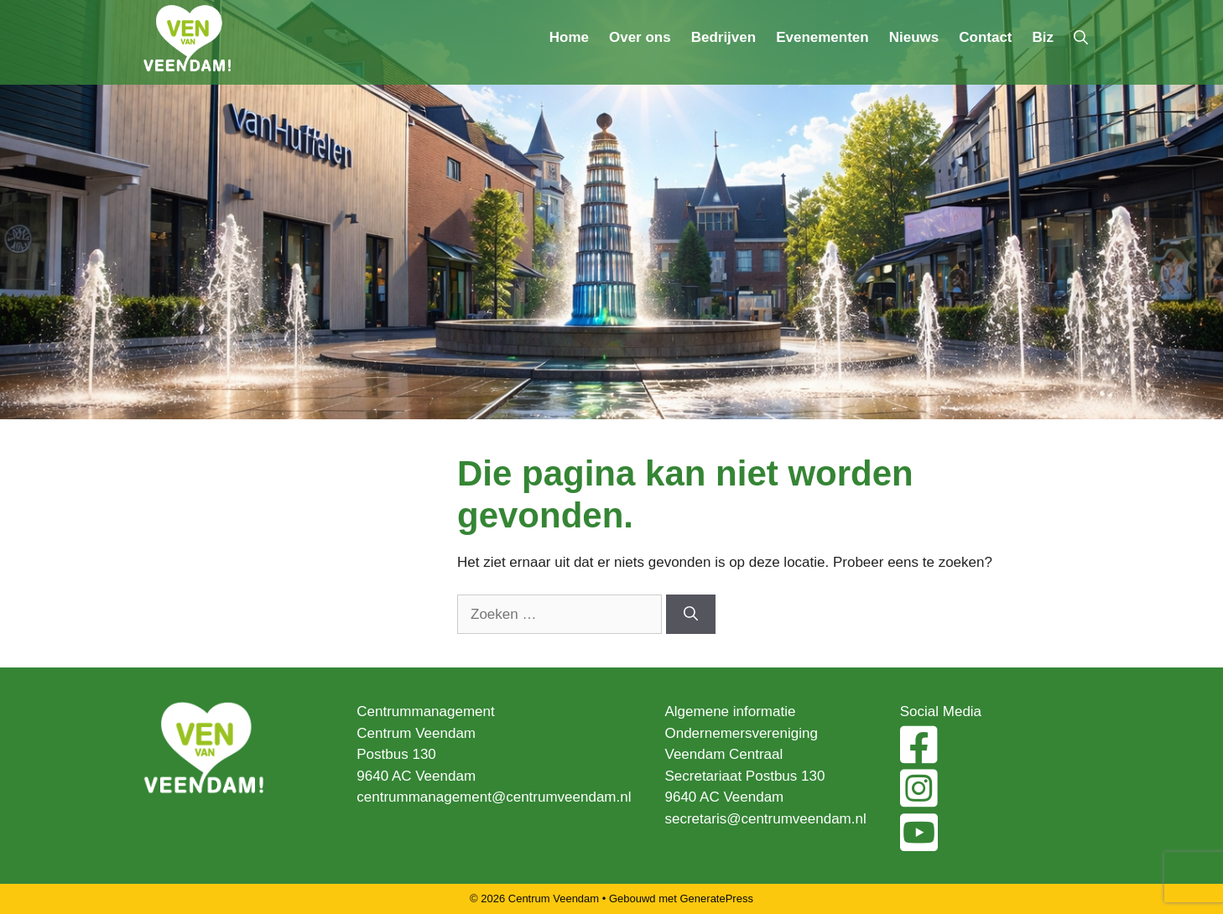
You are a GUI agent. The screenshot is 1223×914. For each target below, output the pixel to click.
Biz (1043, 37)
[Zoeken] (691, 615)
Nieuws (914, 37)
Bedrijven (723, 37)
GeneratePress (716, 898)
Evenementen (822, 37)
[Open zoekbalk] (1081, 38)
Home (569, 37)
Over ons (640, 37)
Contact (985, 37)
